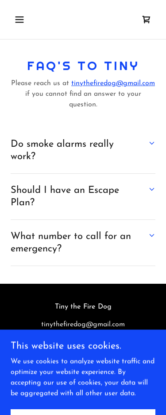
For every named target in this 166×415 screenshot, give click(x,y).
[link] (146, 19)
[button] (27, 19)
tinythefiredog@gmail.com (113, 83)
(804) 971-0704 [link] (83, 342)
